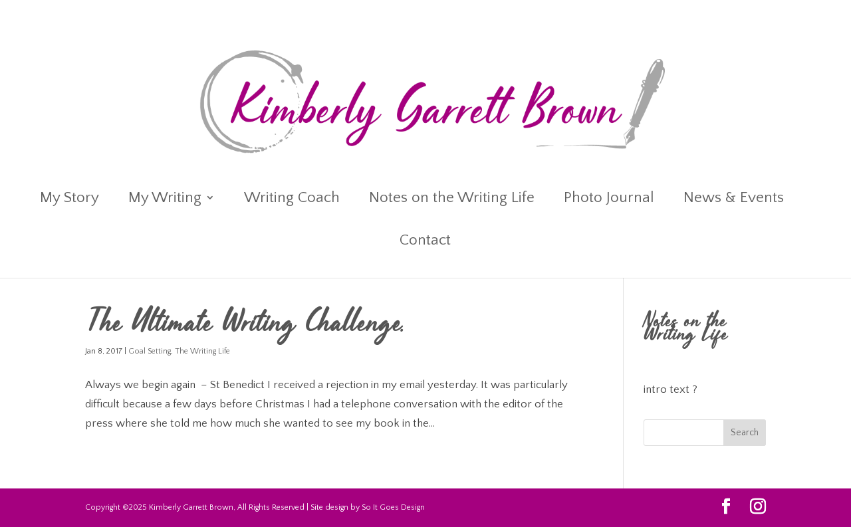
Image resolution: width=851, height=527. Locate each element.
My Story (69, 199)
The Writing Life (202, 351)
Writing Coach (292, 199)
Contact (425, 242)
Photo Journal (609, 199)
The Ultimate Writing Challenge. (245, 325)
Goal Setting (149, 351)
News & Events (733, 199)
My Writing (164, 199)
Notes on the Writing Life (452, 199)
